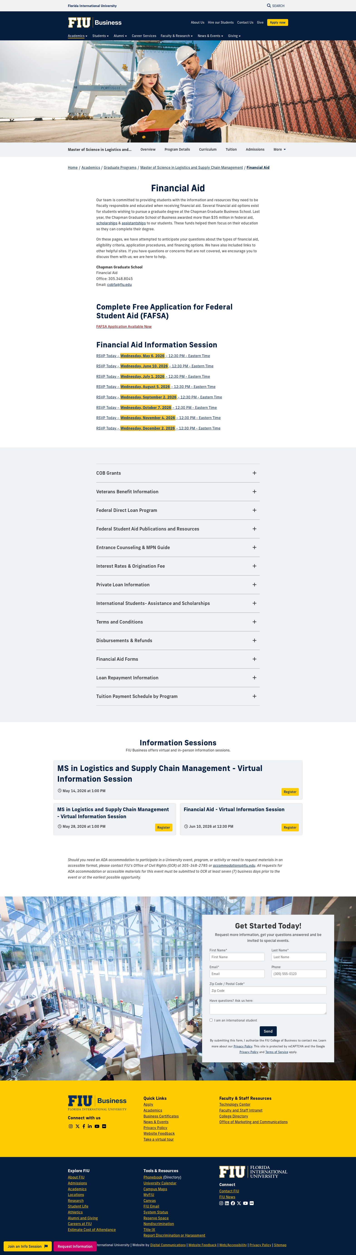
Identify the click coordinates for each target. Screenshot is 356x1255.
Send (268, 1031)
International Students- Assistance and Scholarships (153, 603)
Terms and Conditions (119, 622)
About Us (197, 22)
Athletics (75, 1212)
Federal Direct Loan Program (126, 510)
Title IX (149, 1229)
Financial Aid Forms (117, 659)
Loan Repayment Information (127, 677)
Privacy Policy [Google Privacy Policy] (249, 1052)
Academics (91, 167)
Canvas (149, 1200)
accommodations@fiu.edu (234, 865)
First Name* (218, 950)
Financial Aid (258, 167)
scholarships (106, 223)
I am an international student (233, 1020)
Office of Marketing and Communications (253, 1122)
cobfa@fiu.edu (119, 284)
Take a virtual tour (158, 1139)
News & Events (155, 1122)
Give (260, 22)
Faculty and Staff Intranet (240, 1110)
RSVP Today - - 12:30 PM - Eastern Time (153, 356)
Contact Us (245, 22)
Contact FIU (229, 1191)
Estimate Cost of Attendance (92, 1229)
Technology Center (234, 1104)
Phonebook (152, 1177)
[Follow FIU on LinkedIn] (228, 1203)
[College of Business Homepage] (95, 22)
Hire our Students (221, 22)
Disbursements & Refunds (124, 640)
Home (73, 167)
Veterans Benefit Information (127, 491)
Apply (148, 1104)
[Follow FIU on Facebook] (234, 1203)
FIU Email (151, 1206)
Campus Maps (155, 1189)
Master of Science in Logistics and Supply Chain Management (102, 150)
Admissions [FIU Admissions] (77, 1183)
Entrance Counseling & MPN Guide (133, 547)
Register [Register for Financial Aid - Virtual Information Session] (290, 827)
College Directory (233, 1116)
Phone (276, 967)
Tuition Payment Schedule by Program (137, 696)
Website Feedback (159, 1133)
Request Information (75, 1246)
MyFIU (148, 1194)
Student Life (78, 1206)
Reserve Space (156, 1218)
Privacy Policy (243, 1046)
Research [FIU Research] (76, 1200)
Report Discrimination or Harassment (174, 1235)
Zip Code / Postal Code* (227, 984)
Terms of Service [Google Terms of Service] (276, 1052)
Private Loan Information (123, 584)
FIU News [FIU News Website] (227, 1197)
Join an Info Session (28, 1246)
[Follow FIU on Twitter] (240, 1203)
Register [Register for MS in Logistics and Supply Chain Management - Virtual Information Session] (290, 792)
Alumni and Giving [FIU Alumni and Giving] (83, 1218)
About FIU (76, 1177)
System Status (155, 1212)
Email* (214, 967)
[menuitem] (78, 36)
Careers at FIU (80, 1223)
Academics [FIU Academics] (77, 1189)
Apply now (277, 22)
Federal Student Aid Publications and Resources (147, 529)
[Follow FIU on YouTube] (246, 1203)
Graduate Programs (120, 167)
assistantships (134, 223)
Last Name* (280, 950)
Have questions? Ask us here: (231, 1001)
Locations (76, 1194)
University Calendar (159, 1183)
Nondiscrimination (158, 1223)
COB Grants (108, 473)
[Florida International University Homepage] (92, 6)
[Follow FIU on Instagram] (222, 1203)
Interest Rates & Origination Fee (130, 566)
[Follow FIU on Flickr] (252, 1203)
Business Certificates (161, 1116)
